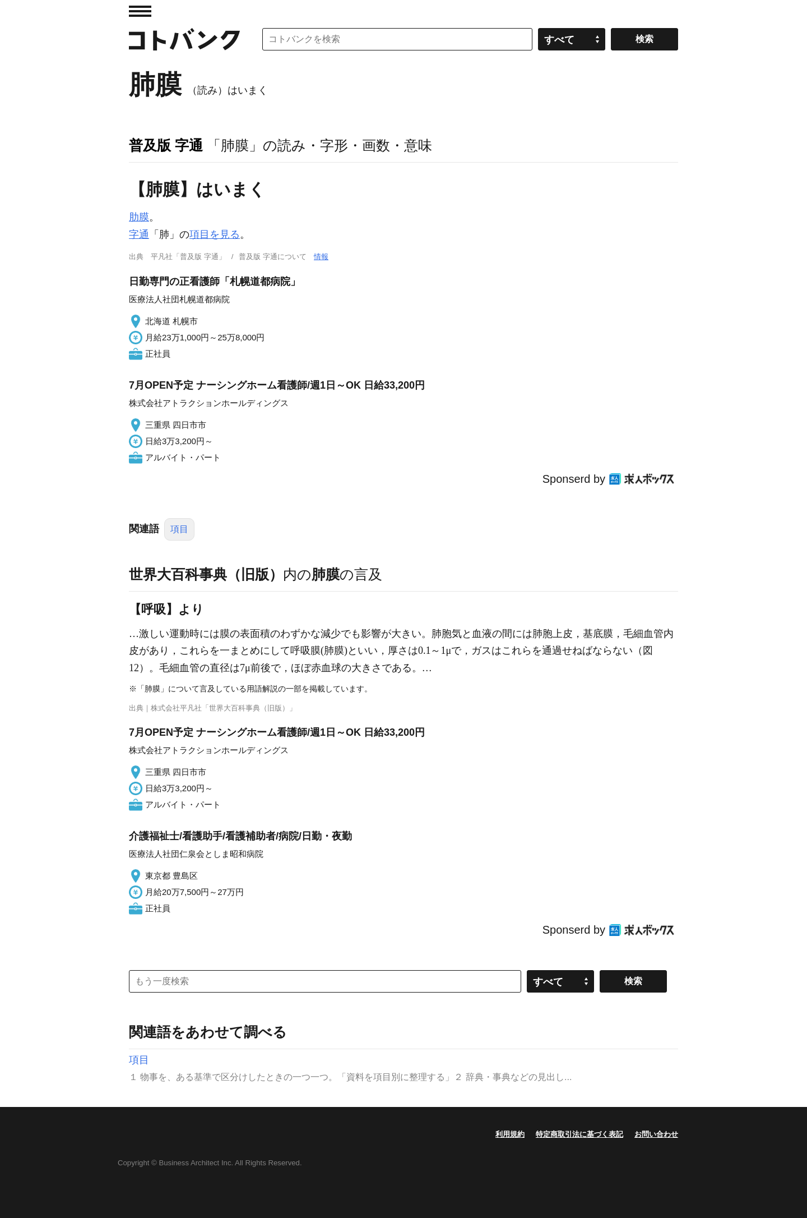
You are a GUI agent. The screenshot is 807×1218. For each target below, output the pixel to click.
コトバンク (184, 39)
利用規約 (510, 1134)
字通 (139, 234)
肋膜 (139, 217)
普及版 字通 (166, 145)
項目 (179, 529)
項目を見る (214, 234)
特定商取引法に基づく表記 (579, 1134)
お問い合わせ (656, 1134)
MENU (140, 11)
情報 (321, 256)
